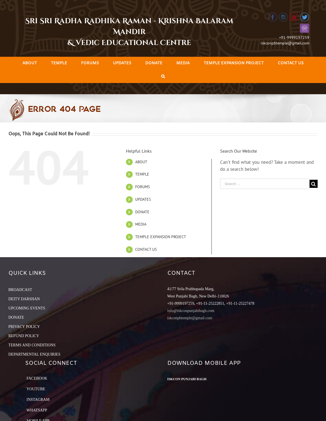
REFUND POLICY (23, 336)
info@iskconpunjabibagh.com (191, 311)
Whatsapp (37, 410)
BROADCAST (20, 290)
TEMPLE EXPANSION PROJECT (160, 236)
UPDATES (143, 199)
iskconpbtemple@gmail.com (285, 43)
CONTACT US (146, 249)
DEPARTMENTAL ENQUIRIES (34, 354)
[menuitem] (29, 63)
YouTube (36, 389)
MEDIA (140, 224)
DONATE (142, 211)
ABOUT (141, 161)
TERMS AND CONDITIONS (32, 345)
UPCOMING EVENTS (26, 308)
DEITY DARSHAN (24, 299)
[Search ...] (265, 184)
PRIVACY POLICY (24, 327)
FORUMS (142, 186)
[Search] (163, 76)
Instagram (38, 400)
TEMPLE (142, 174)
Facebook (37, 378)
